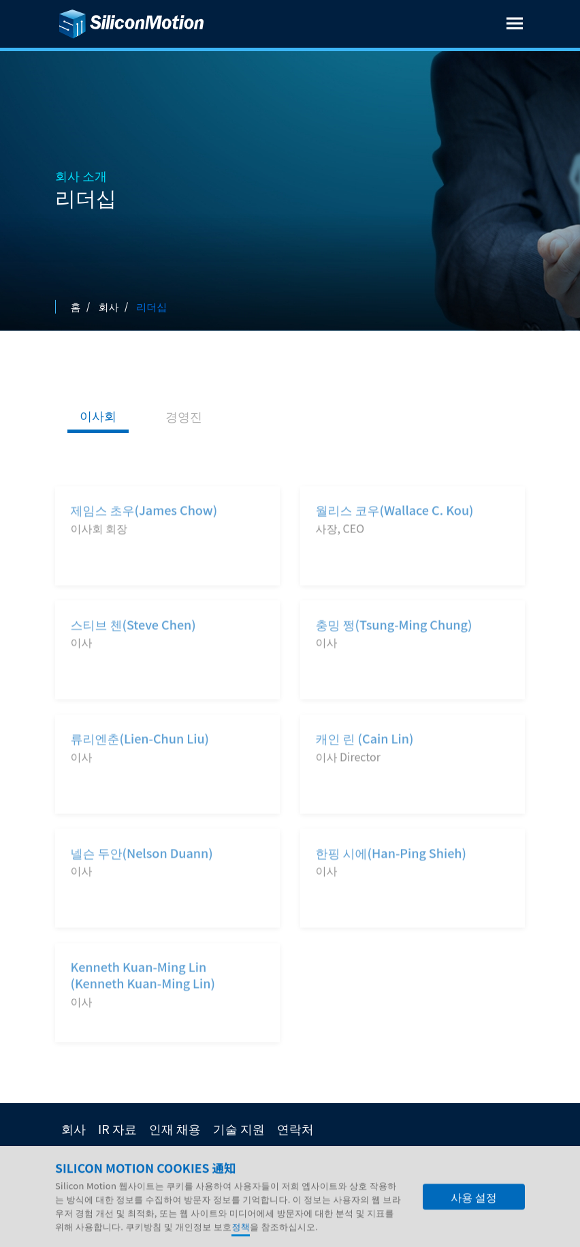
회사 (73, 1128)
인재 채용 (175, 1128)
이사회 (98, 415)
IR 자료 (117, 1128)
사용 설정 (474, 1208)
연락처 (295, 1128)
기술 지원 (239, 1128)
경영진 (183, 416)
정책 (240, 1237)
